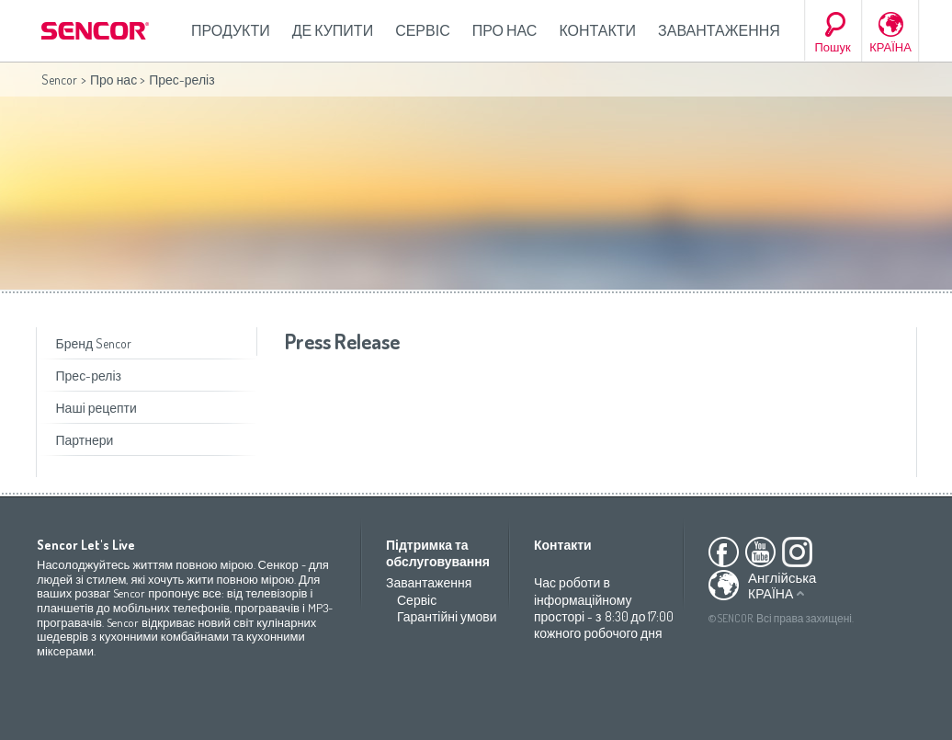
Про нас (505, 30)
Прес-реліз (88, 375)
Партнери (85, 440)
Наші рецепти (96, 408)
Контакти (597, 30)
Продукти (230, 30)
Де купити (332, 30)
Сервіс (422, 30)
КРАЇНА (890, 47)
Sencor (59, 79)
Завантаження (719, 30)
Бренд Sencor (94, 343)
